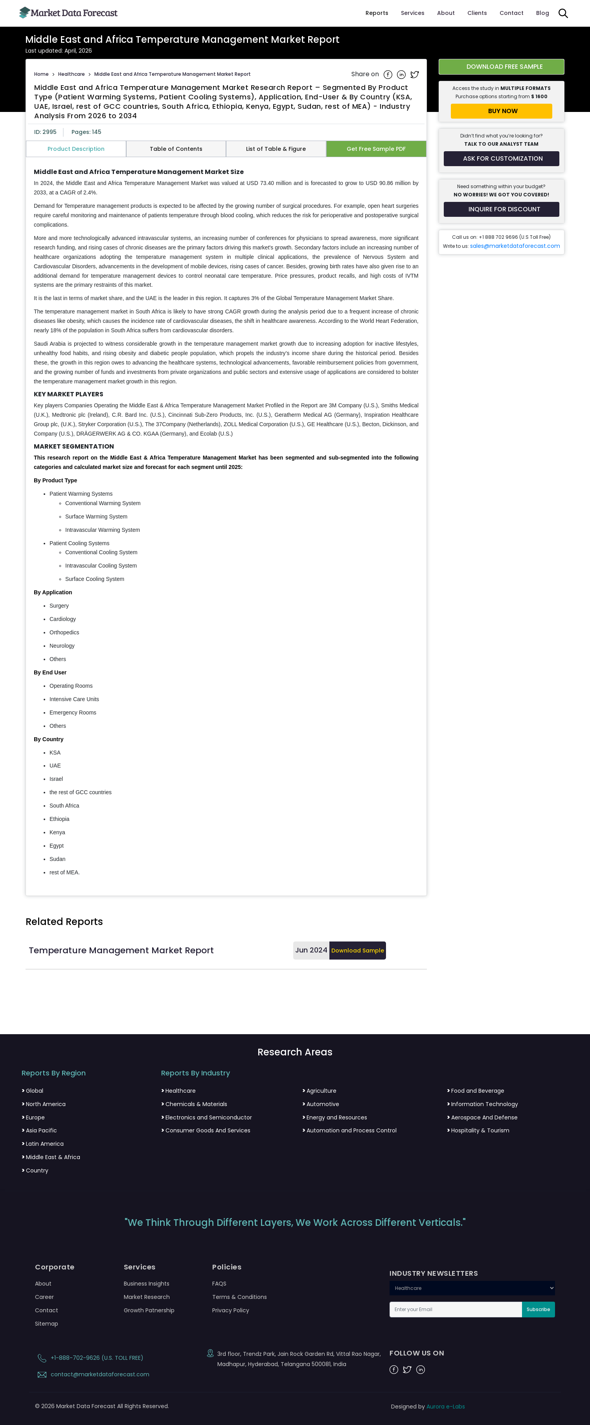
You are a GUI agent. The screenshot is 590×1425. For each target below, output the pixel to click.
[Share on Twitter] (414, 74)
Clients (477, 13)
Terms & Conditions (239, 1297)
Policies (226, 1267)
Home (41, 74)
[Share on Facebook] (389, 74)
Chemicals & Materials (194, 1104)
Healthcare (71, 74)
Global (32, 1091)
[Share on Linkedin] (402, 74)
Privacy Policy (230, 1310)
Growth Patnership (149, 1310)
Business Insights (146, 1284)
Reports (377, 13)
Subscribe (538, 1309)
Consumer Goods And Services (205, 1130)
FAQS (219, 1284)
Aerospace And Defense (482, 1117)
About (446, 13)
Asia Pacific (39, 1130)
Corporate (55, 1267)
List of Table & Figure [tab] (276, 149)
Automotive (320, 1104)
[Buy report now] (501, 111)
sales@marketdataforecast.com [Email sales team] (515, 246)
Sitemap (46, 1324)
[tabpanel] (226, 522)
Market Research (147, 1297)
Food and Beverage (475, 1091)
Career (44, 1297)
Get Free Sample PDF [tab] (376, 149)
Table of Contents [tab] (176, 149)
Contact (512, 13)
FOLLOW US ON (417, 1353)
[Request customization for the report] (501, 158)
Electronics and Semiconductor (206, 1117)
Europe (33, 1117)
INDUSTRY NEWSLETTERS (434, 1273)
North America (44, 1104)
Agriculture (319, 1091)
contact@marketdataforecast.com (92, 1374)
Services (413, 13)
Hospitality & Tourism (478, 1130)
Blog (542, 13)
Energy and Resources (334, 1117)
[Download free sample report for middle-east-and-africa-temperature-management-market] (501, 66)
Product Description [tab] (76, 149)
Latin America (43, 1144)
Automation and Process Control (349, 1130)
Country (35, 1170)
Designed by (428, 1406)
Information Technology (482, 1104)
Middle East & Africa (51, 1157)
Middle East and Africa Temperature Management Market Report (172, 74)
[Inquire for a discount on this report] (501, 209)
